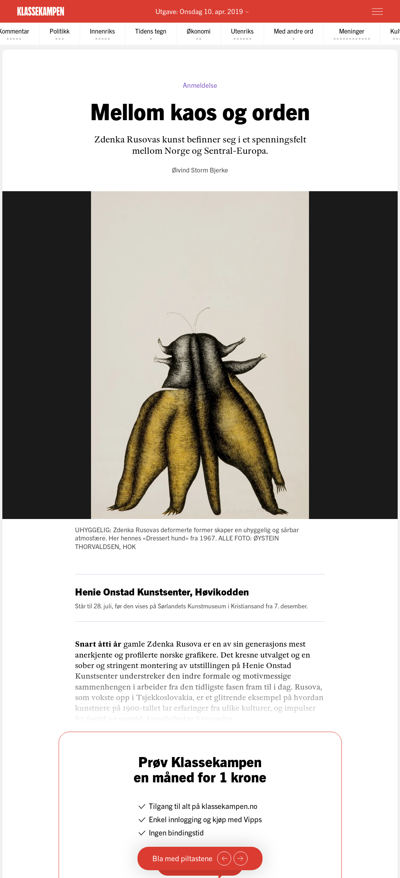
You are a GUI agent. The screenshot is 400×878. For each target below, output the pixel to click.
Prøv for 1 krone (331, 11)
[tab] (59, 34)
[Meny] (377, 11)
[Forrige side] (224, 858)
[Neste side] (241, 858)
